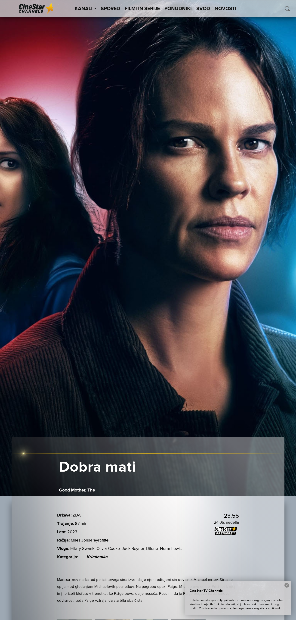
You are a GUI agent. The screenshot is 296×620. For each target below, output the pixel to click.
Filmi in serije (142, 9)
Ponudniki (178, 9)
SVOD (203, 9)
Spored (110, 9)
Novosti (225, 9)
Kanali (85, 9)
